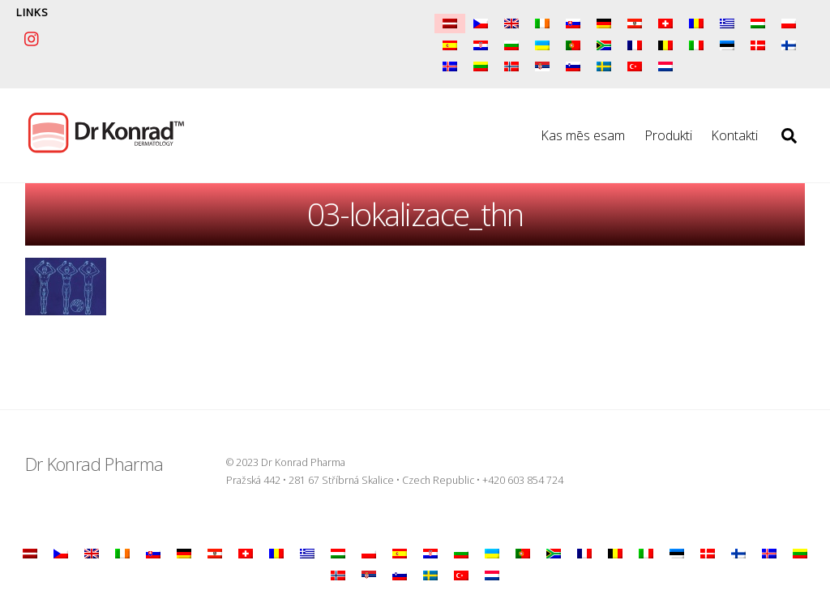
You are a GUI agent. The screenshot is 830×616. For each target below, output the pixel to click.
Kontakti (734, 135)
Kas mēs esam (583, 135)
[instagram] (32, 36)
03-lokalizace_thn (415, 214)
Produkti (668, 135)
